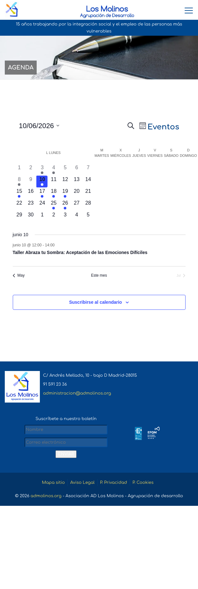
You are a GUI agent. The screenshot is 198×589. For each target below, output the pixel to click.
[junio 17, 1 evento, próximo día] (42, 193)
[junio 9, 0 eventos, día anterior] (30, 181)
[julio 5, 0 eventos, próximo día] (88, 217)
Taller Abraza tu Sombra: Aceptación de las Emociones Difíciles (80, 252)
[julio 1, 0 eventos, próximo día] (42, 217)
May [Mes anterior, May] (19, 275)
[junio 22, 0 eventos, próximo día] (19, 205)
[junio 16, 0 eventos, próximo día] (30, 193)
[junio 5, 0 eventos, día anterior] (65, 170)
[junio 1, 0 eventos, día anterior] (19, 170)
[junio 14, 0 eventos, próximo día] (88, 181)
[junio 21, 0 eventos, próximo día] (88, 193)
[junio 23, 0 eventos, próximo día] (30, 205)
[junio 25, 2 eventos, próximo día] (53, 205)
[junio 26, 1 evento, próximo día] (65, 205)
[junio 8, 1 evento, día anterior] (19, 181)
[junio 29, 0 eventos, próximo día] (19, 217)
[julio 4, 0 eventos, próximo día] (76, 217)
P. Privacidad (113, 482)
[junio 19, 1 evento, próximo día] (65, 193)
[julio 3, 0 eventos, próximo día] (65, 217)
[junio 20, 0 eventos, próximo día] (76, 193)
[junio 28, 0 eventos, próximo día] (88, 205)
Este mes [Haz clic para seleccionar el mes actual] (99, 275)
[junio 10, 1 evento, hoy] (42, 181)
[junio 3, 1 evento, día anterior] (42, 170)
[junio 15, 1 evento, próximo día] (19, 193)
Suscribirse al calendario (95, 302)
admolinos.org (46, 496)
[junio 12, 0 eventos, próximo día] (65, 181)
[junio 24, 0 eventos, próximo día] (42, 205)
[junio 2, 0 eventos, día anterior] (30, 170)
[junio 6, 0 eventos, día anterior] (76, 170)
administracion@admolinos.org (77, 393)
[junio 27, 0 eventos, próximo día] (76, 205)
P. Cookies (143, 482)
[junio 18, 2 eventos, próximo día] (53, 193)
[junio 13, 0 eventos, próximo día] (76, 181)
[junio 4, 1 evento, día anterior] (53, 170)
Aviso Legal (82, 482)
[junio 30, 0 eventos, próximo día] (30, 217)
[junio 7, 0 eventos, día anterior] (88, 170)
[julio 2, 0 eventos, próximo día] (53, 217)
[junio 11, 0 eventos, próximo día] (53, 181)
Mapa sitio (53, 482)
